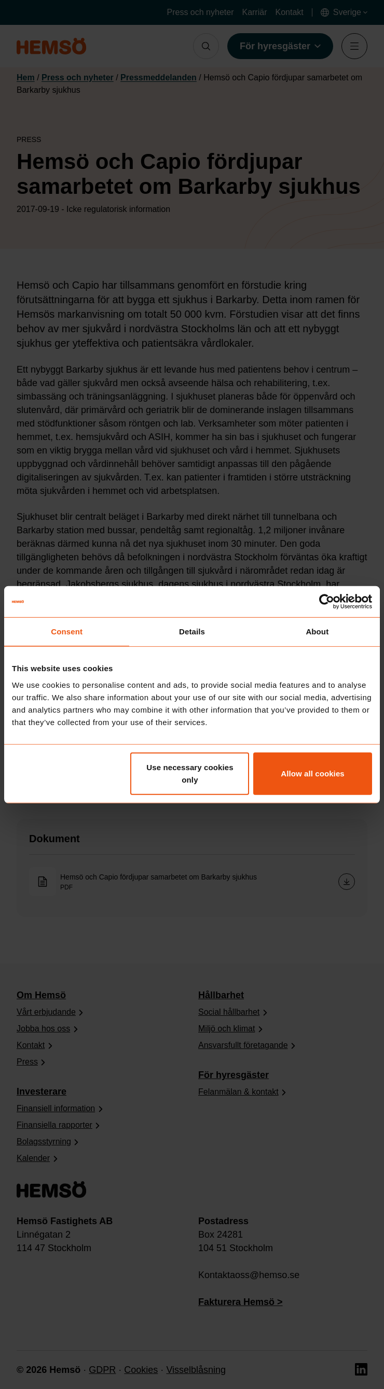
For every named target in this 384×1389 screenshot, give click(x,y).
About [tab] (317, 631)
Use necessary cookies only (189, 773)
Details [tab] (192, 631)
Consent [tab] (67, 631)
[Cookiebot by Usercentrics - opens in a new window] (326, 602)
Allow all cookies (313, 773)
